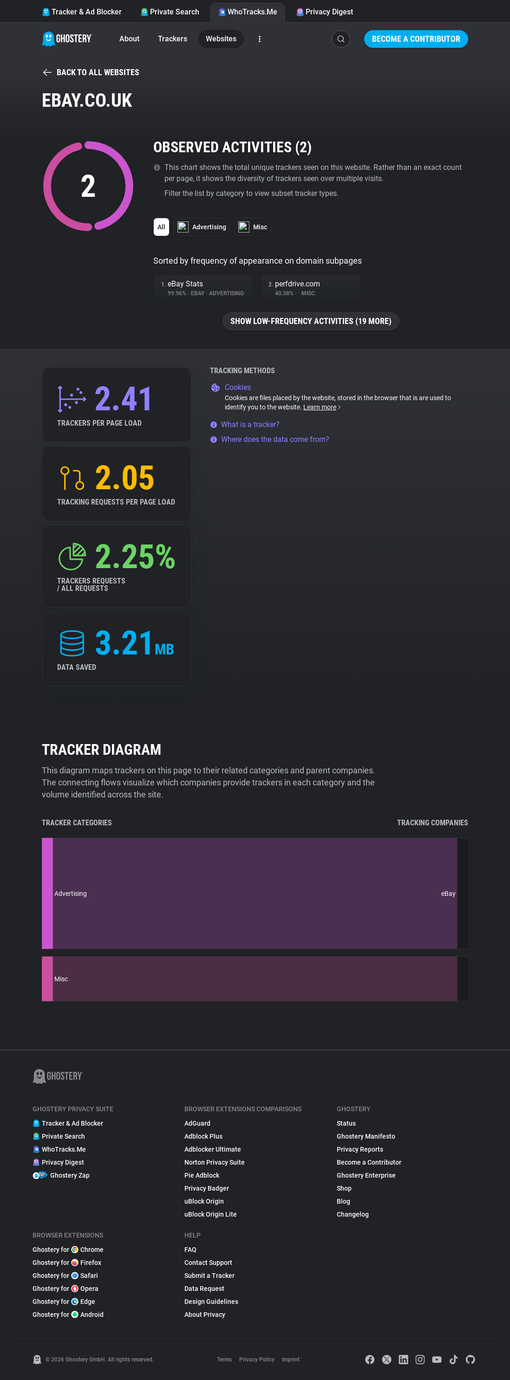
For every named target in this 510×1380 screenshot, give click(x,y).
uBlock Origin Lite (210, 1214)
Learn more (322, 407)
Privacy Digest (324, 11)
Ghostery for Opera (65, 1288)
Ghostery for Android (68, 1314)
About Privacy (204, 1314)
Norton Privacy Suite (214, 1162)
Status (346, 1123)
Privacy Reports (360, 1149)
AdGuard (197, 1123)
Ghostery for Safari (65, 1275)
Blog (343, 1201)
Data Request (204, 1288)
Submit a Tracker (209, 1275)
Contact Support (208, 1262)
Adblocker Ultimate (212, 1149)
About (129, 38)
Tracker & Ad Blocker (82, 11)
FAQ (190, 1249)
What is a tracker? (245, 424)
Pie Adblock (201, 1175)
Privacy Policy (257, 1359)
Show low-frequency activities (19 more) (311, 321)
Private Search (169, 11)
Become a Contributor (416, 39)
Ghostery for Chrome (68, 1249)
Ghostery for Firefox (67, 1262)
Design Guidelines (211, 1301)
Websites (221, 38)
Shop (344, 1188)
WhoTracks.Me (247, 11)
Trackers (172, 38)
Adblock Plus (203, 1136)
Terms (224, 1359)
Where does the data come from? (269, 439)
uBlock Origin (204, 1201)
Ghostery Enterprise (366, 1175)
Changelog (353, 1214)
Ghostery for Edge (64, 1301)
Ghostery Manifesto (366, 1136)
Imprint (291, 1359)
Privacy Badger (206, 1188)
